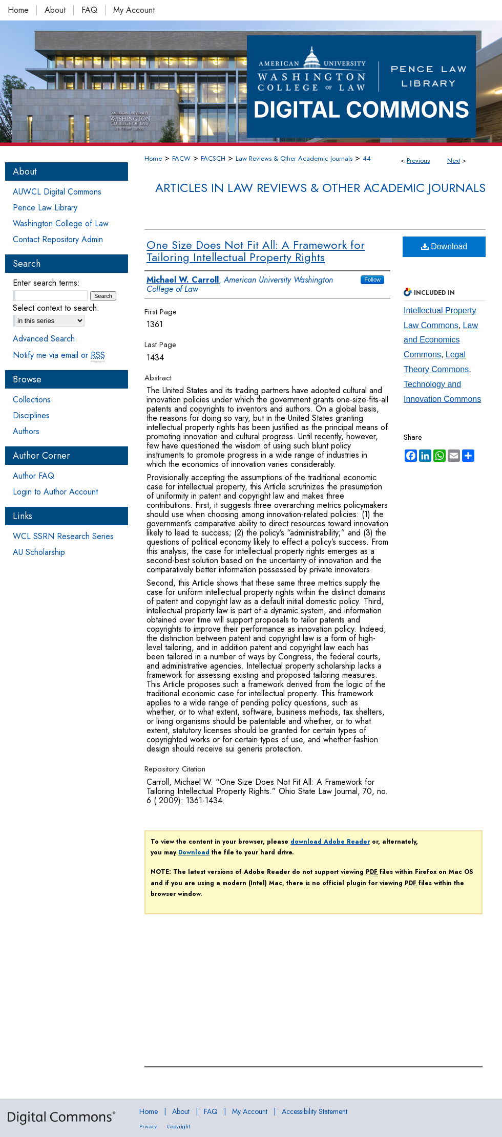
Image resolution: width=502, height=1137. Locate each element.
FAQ (211, 1111)
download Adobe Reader (330, 841)
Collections (32, 399)
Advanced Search (44, 339)
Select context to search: (56, 308)
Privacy (148, 1126)
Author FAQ (33, 476)
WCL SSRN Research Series (63, 536)
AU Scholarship (39, 552)
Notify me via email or (59, 355)
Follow (372, 279)
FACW (181, 158)
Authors (26, 431)
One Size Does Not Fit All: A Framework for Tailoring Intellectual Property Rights (256, 251)
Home (153, 158)
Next (453, 160)
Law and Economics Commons (441, 340)
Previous (418, 160)
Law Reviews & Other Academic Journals (294, 158)
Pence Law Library (45, 207)
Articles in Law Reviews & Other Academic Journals (320, 188)
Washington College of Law (61, 223)
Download (444, 246)
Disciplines (31, 415)
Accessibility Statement (314, 1111)
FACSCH (213, 158)
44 (367, 158)
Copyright (178, 1126)
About (181, 1111)
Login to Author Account (55, 492)
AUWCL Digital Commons (57, 192)
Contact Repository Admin (58, 239)
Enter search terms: (46, 283)
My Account (249, 1111)
